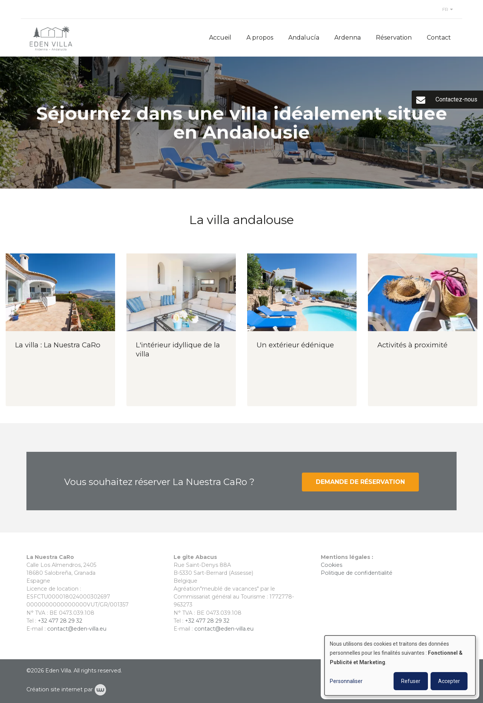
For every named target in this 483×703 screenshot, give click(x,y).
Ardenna (347, 37)
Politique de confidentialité (356, 572)
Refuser (410, 681)
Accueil (220, 37)
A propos (259, 37)
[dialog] (400, 665)
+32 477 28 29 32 (60, 620)
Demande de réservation (360, 485)
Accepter (449, 681)
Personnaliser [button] (346, 681)
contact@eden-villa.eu (76, 628)
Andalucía (303, 37)
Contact (439, 37)
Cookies (332, 565)
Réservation (394, 37)
